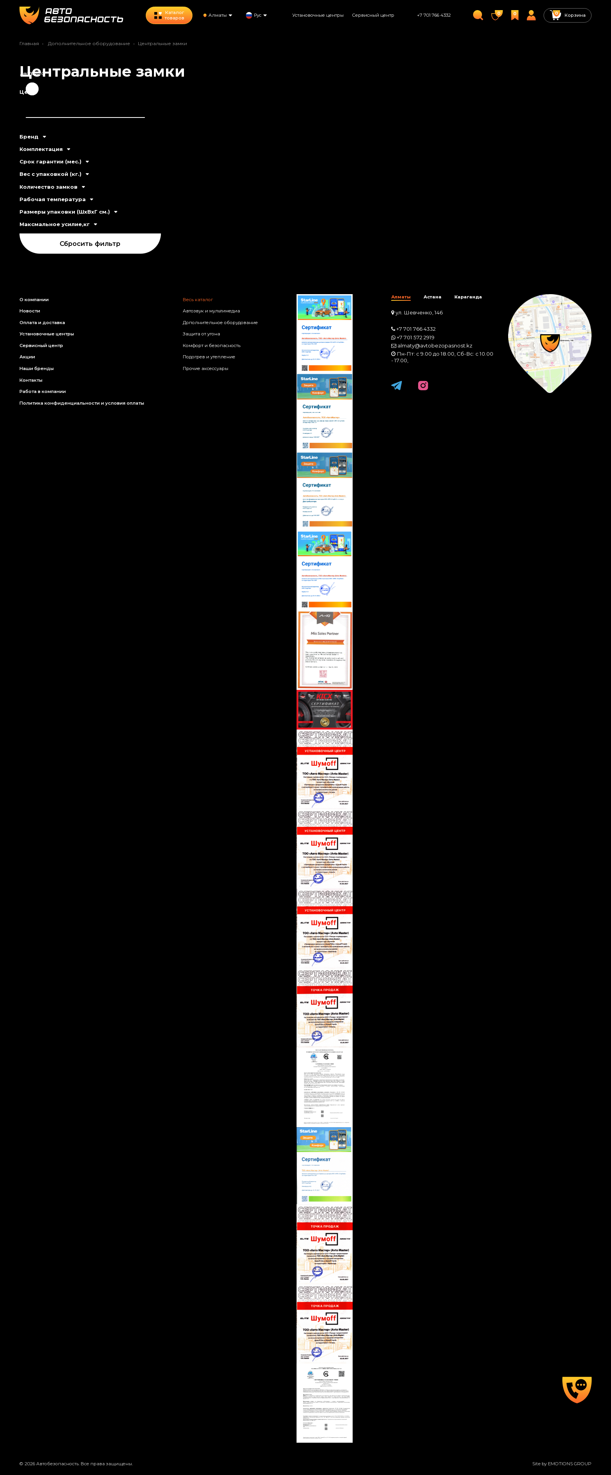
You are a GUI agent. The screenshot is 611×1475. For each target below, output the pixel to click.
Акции (27, 357)
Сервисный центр (373, 15)
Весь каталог (198, 299)
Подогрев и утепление (209, 357)
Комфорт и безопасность (211, 345)
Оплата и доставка (42, 322)
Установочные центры (318, 15)
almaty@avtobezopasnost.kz (434, 345)
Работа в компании (42, 391)
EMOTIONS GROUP (570, 1463)
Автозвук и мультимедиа (211, 311)
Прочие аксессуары (205, 368)
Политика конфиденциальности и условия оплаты (81, 403)
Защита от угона (201, 334)
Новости (29, 311)
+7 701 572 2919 (415, 337)
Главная (29, 43)
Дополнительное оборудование (89, 43)
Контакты (30, 380)
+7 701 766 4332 (434, 15)
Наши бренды (36, 368)
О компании (34, 299)
